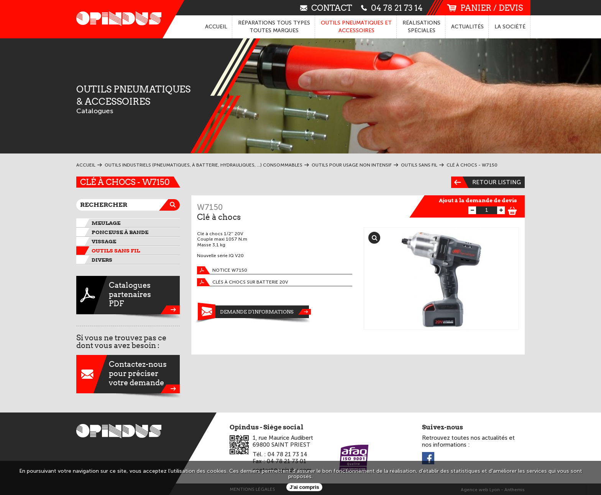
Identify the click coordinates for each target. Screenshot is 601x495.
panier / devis (485, 8)
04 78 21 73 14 (392, 7)
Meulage (106, 223)
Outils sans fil (116, 251)
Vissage (104, 241)
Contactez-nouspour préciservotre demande (128, 374)
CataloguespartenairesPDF (128, 295)
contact (326, 7)
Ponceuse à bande (120, 232)
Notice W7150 (222, 270)
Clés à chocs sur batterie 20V (242, 282)
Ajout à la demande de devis (478, 200)
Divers (102, 260)
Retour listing (486, 182)
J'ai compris (304, 487)
